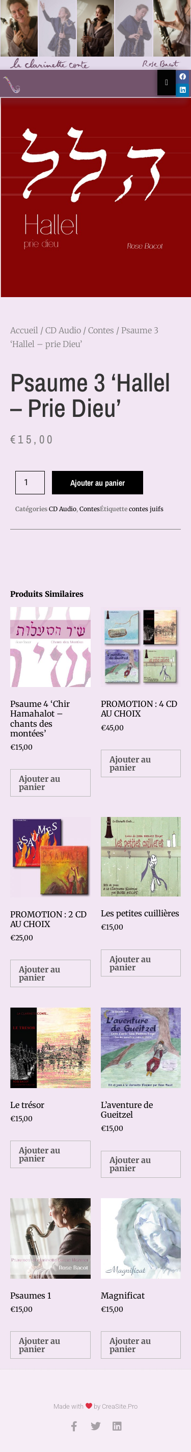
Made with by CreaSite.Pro (95, 1406)
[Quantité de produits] (30, 482)
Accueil (24, 330)
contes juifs (146, 509)
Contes (101, 330)
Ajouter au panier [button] (39, 783)
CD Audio (63, 330)
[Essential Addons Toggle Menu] (166, 82)
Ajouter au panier (97, 482)
